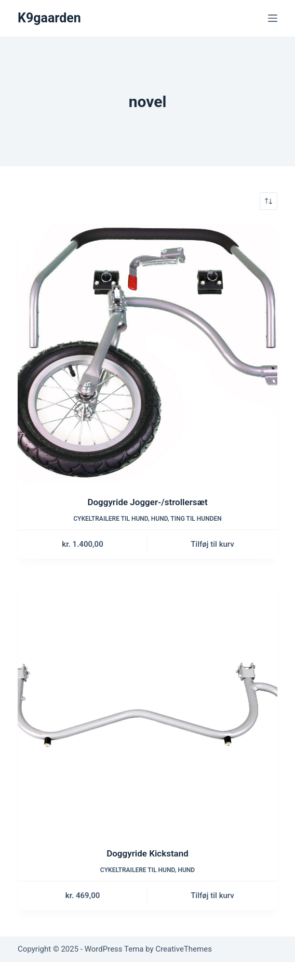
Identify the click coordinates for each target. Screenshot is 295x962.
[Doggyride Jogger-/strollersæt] (147, 353)
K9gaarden (49, 17)
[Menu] (272, 18)
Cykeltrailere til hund (110, 518)
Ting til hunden (195, 518)
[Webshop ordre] (268, 201)
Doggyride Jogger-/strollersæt (147, 502)
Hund (159, 518)
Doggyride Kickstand (147, 853)
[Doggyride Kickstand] (147, 704)
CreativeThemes (183, 949)
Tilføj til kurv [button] (212, 544)
